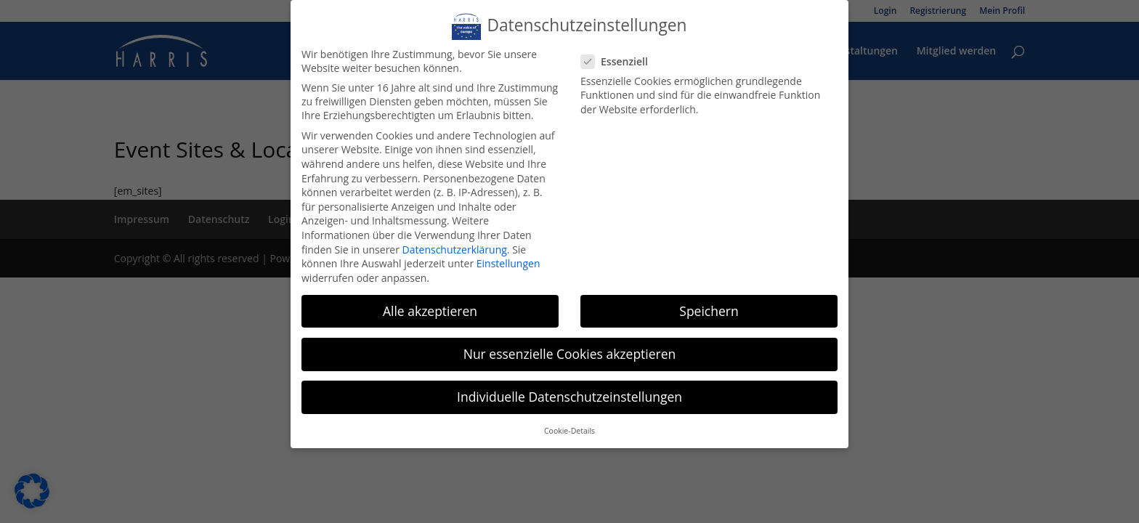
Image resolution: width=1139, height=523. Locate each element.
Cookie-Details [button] (569, 428)
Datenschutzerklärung (456, 249)
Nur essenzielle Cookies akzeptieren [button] (569, 351)
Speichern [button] (707, 309)
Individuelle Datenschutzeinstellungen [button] (569, 394)
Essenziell (619, 63)
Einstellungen (509, 262)
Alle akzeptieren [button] (432, 309)
